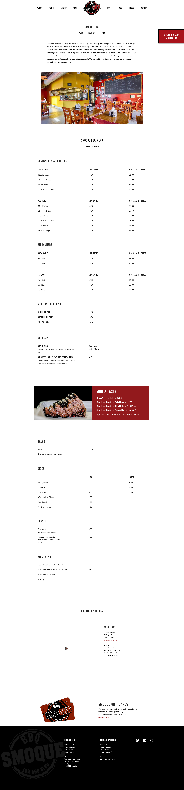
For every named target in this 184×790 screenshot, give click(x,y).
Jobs (120, 8)
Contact (144, 8)
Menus (39, 8)
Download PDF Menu (92, 147)
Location (51, 8)
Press (131, 8)
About (109, 8)
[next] (139, 98)
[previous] (45, 98)
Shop (75, 8)
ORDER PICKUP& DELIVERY (171, 36)
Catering (64, 8)
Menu (81, 33)
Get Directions (110, 640)
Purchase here (103, 717)
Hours (103, 33)
